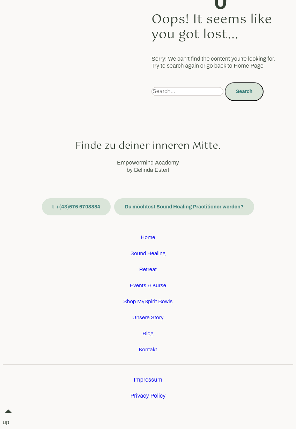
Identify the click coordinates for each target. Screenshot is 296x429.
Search (244, 91)
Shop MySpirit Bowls (147, 301)
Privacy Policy (147, 396)
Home (148, 237)
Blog (147, 333)
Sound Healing (148, 253)
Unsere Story (147, 317)
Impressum (148, 380)
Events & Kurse (148, 285)
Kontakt (148, 349)
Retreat (148, 269)
